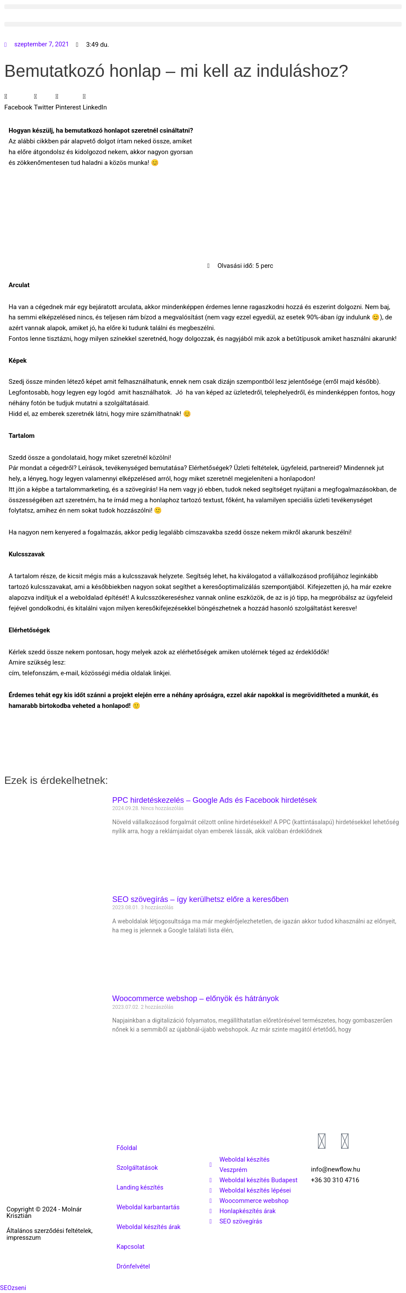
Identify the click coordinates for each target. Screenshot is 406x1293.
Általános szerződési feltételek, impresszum (38, 1234)
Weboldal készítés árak (149, 1227)
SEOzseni (13, 1288)
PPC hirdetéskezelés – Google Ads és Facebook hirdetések (214, 800)
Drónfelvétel (133, 1266)
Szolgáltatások (137, 1168)
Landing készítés (140, 1187)
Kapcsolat (130, 1247)
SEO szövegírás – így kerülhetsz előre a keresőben (200, 899)
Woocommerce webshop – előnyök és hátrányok (195, 998)
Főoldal (126, 1148)
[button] (203, 6)
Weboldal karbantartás (148, 1207)
